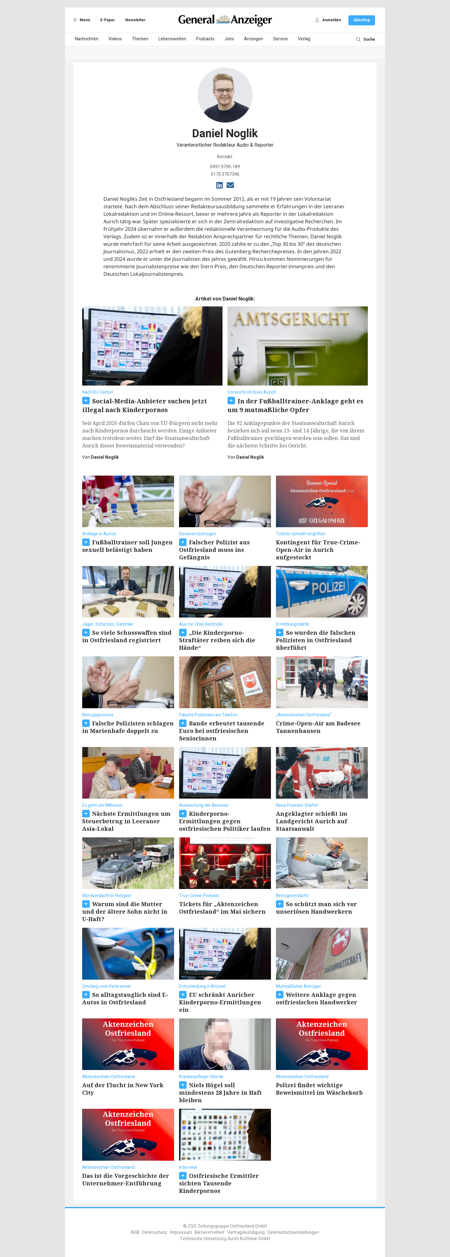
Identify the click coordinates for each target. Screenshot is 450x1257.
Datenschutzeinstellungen (293, 1232)
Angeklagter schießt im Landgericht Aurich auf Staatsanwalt (312, 821)
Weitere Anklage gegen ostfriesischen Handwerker (316, 998)
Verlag (304, 39)
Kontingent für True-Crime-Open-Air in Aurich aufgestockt (318, 549)
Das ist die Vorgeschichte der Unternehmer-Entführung (125, 1179)
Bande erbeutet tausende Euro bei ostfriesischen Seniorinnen (221, 730)
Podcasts (205, 39)
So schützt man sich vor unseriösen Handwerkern (316, 907)
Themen (140, 39)
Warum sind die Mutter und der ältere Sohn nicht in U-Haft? (125, 911)
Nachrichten (86, 39)
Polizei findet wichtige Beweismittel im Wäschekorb (319, 1088)
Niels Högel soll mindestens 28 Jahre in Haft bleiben (220, 1092)
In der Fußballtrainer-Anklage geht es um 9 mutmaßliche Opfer (295, 405)
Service (280, 39)
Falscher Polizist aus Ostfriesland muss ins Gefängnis (214, 549)
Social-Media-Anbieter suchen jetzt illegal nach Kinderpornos (144, 405)
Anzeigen (253, 39)
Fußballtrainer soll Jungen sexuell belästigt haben (127, 545)
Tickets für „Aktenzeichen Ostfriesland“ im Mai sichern (222, 907)
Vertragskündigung (246, 1232)
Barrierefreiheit (209, 1232)
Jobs (229, 39)
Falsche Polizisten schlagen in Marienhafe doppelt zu (128, 727)
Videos (115, 39)
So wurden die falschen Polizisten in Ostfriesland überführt (316, 640)
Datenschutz (154, 1232)
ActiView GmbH (255, 1238)
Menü (80, 20)
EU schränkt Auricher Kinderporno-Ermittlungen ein (220, 1002)
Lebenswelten (172, 39)
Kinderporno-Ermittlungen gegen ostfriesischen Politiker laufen (225, 821)
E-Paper (107, 20)
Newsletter (135, 20)
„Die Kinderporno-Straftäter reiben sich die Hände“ (217, 640)
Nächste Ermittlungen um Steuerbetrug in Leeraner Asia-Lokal (126, 821)
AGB (135, 1232)
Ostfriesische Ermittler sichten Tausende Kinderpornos (219, 1183)
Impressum (181, 1232)
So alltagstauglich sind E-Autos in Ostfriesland (125, 998)
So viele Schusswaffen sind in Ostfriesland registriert (127, 636)
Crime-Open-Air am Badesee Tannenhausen (318, 727)
